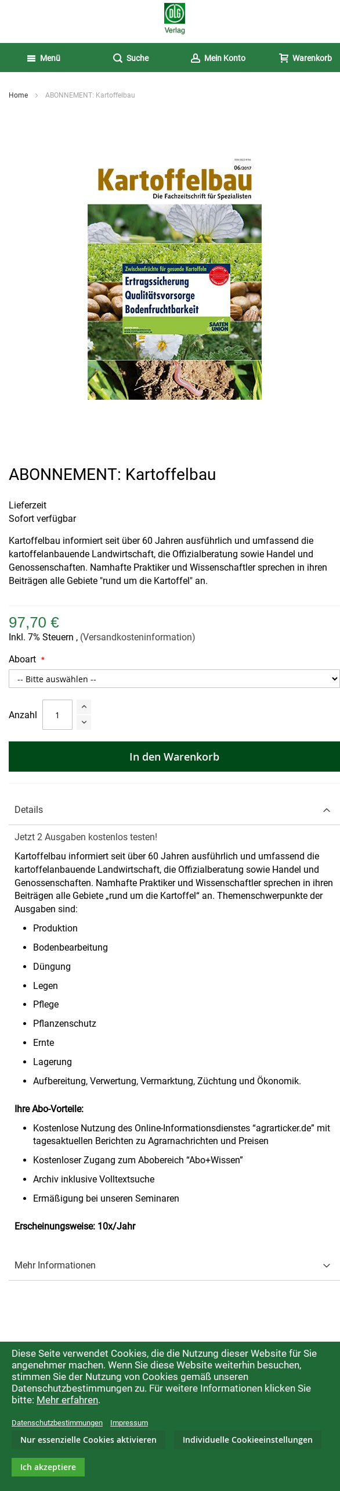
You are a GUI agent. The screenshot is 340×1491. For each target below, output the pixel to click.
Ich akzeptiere (48, 1466)
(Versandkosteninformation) (138, 637)
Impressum (129, 1422)
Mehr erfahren (67, 1400)
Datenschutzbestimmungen (57, 1422)
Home (18, 95)
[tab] (174, 810)
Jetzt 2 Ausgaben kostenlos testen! (86, 837)
